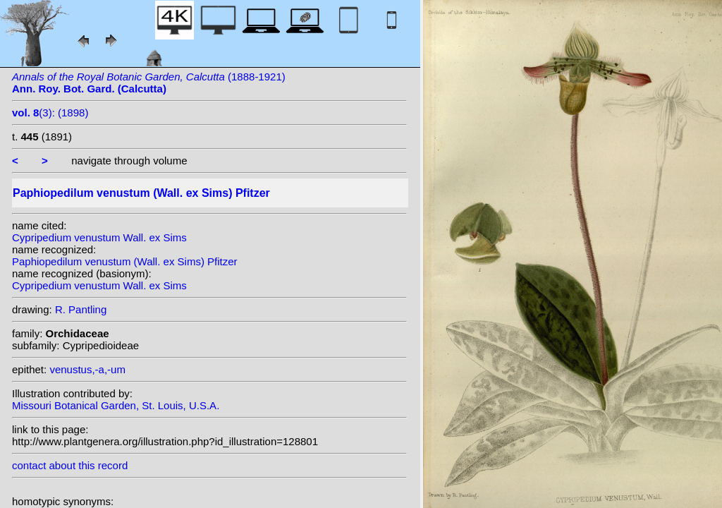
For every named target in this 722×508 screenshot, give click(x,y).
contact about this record (70, 465)
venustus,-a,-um (87, 369)
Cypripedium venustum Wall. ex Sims (99, 237)
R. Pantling (80, 309)
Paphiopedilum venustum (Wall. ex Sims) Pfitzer (125, 261)
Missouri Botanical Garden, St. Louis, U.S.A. (115, 405)
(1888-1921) (149, 83)
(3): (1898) (50, 113)
